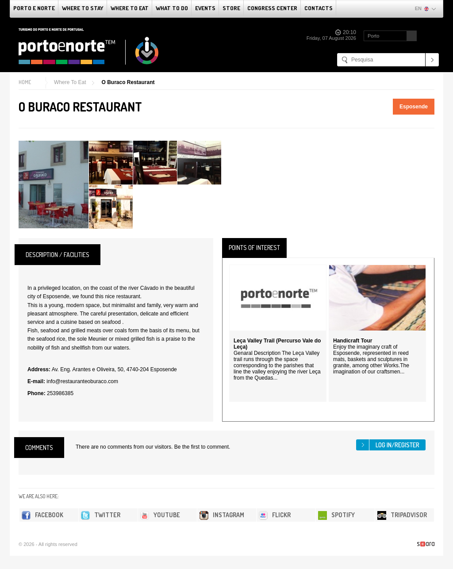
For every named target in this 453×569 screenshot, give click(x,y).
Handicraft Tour (352, 341)
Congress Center (272, 8)
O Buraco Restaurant (127, 82)
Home (25, 82)
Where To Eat (130, 8)
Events (205, 8)
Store (231, 8)
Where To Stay (83, 8)
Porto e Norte (34, 8)
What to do (172, 8)
